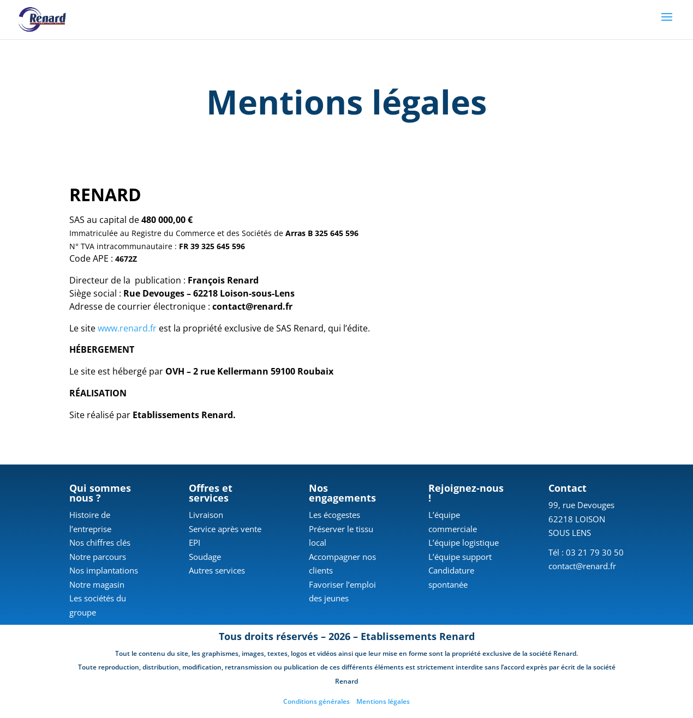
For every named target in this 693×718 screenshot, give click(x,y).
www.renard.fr (127, 328)
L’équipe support (460, 556)
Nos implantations (103, 570)
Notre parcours (97, 556)
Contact (567, 487)
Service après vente (225, 528)
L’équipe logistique (463, 542)
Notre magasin (96, 584)
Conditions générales (316, 701)
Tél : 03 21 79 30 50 (586, 552)
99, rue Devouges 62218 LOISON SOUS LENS (581, 518)
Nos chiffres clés (99, 542)
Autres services (217, 570)
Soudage (205, 556)
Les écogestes (334, 514)
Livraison (206, 514)
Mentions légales (383, 701)
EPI (194, 542)
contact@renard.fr (582, 565)
